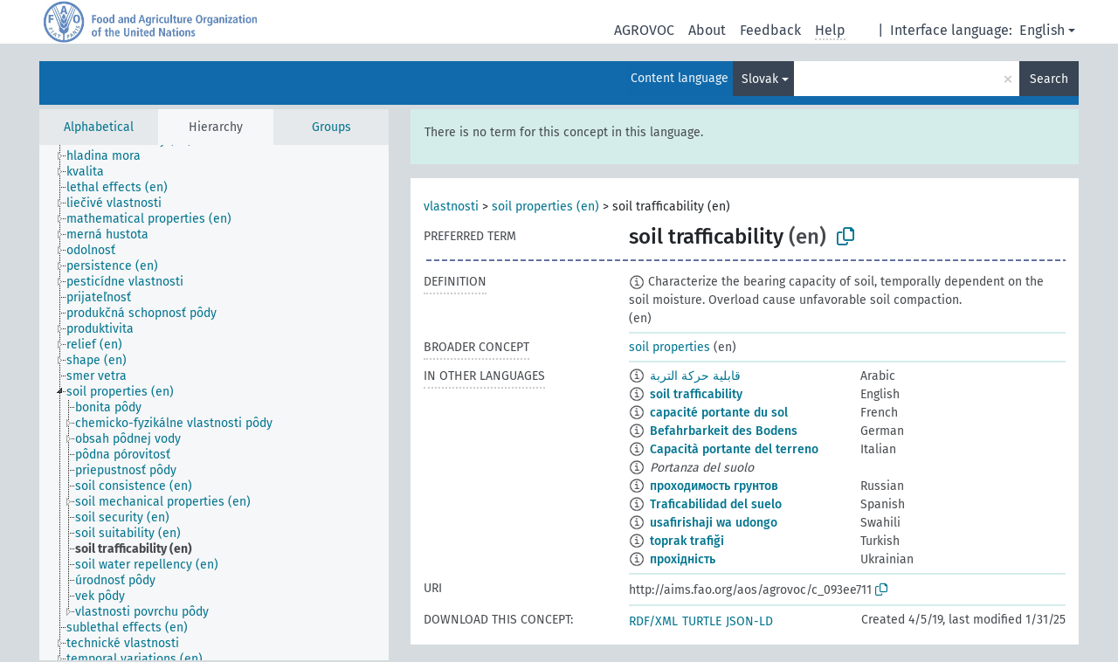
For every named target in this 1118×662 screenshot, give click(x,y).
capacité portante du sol (719, 412)
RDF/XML (653, 621)
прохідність (682, 559)
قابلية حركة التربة (695, 376)
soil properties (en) (545, 206)
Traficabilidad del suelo (716, 504)
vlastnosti (451, 206)
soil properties (669, 347)
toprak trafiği (687, 541)
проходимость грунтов (714, 486)
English (1042, 30)
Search (1049, 79)
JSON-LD (749, 621)
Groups (331, 127)
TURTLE (701, 621)
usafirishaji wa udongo (713, 522)
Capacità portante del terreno (734, 449)
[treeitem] (111, 156)
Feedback (770, 30)
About (707, 30)
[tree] (214, 402)
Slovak (760, 79)
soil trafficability (696, 394)
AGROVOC (644, 30)
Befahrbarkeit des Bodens (723, 431)
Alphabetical (99, 127)
